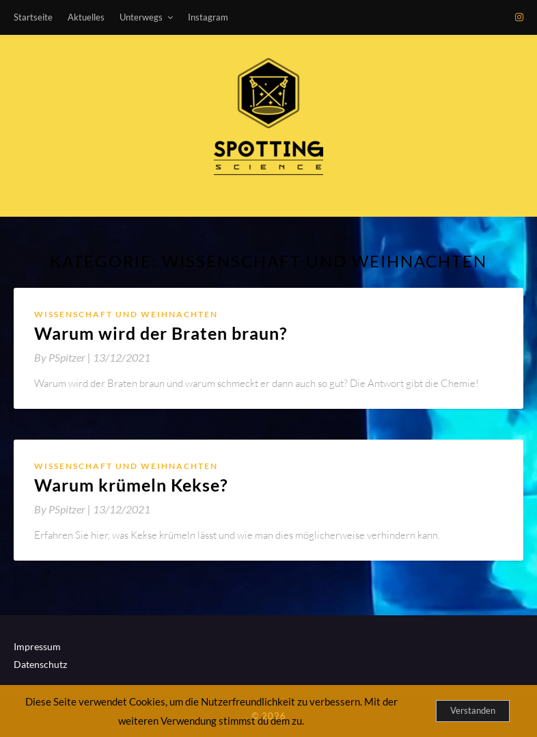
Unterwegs (141, 17)
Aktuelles (86, 17)
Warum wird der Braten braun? (161, 333)
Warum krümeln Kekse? (131, 484)
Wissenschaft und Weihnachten (126, 314)
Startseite (33, 17)
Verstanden (472, 710)
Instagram (208, 17)
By (63, 357)
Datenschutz (40, 664)
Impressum (37, 646)
